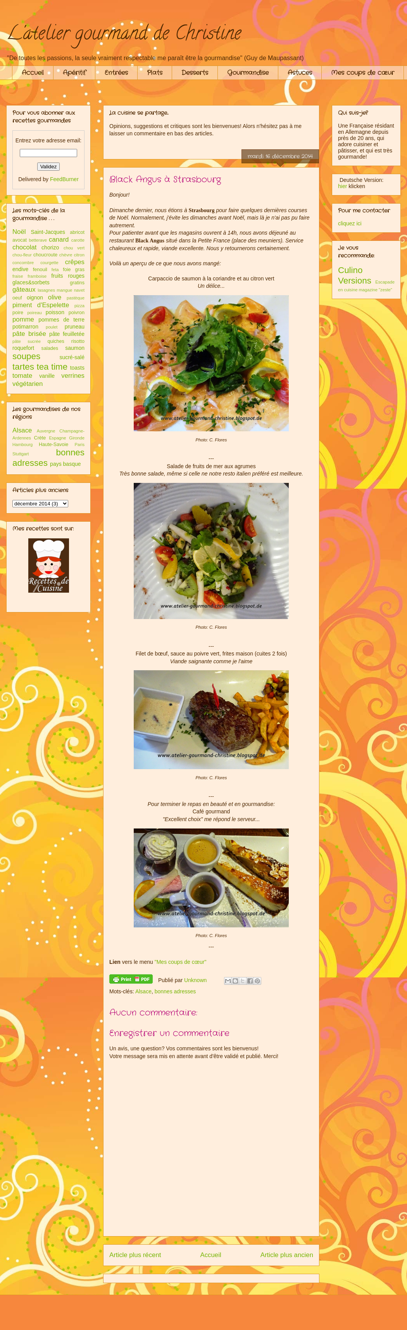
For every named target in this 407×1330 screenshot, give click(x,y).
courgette (49, 262)
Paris (80, 444)
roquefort (23, 348)
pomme (23, 319)
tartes (23, 367)
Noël (19, 231)
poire (17, 312)
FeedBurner (64, 179)
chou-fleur (22, 255)
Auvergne (46, 431)
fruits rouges (68, 276)
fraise (17, 276)
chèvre (65, 255)
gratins (77, 282)
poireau (34, 312)
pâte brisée (29, 333)
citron (79, 255)
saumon (75, 348)
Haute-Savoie (53, 444)
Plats (154, 72)
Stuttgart (20, 453)
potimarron (25, 326)
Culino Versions (354, 275)
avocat (19, 240)
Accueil (33, 72)
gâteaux (24, 289)
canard (59, 239)
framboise (37, 276)
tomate (22, 375)
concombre (23, 262)
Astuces (300, 72)
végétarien (27, 383)
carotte (78, 240)
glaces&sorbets (31, 282)
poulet (51, 327)
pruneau (75, 326)
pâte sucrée (26, 341)
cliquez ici (350, 223)
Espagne (57, 438)
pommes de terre (61, 320)
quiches (55, 341)
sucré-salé (72, 357)
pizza (79, 305)
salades (49, 348)
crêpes (75, 262)
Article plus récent (135, 1255)
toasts (77, 368)
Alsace (143, 991)
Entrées (116, 72)
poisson (55, 312)
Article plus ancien (286, 1255)
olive (55, 297)
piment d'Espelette (40, 305)
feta (55, 269)
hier (342, 186)
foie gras (74, 269)
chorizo (50, 247)
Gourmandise (248, 72)
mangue (64, 290)
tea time (51, 367)
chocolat (24, 247)
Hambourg (22, 444)
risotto (78, 341)
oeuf (17, 298)
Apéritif (74, 72)
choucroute (45, 255)
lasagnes (46, 290)
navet (79, 290)
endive (20, 269)
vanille (47, 376)
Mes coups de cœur (362, 72)
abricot (77, 232)
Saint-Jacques (48, 232)
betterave (38, 240)
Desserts (194, 72)
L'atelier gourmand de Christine (123, 35)
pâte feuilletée (67, 334)
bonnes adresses (175, 991)
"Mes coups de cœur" (181, 962)
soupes (26, 356)
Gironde (77, 438)
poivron (77, 312)
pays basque (65, 464)
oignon (35, 297)
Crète (40, 438)
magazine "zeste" (375, 289)
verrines (73, 375)
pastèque (76, 298)
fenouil (40, 269)
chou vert (74, 248)
